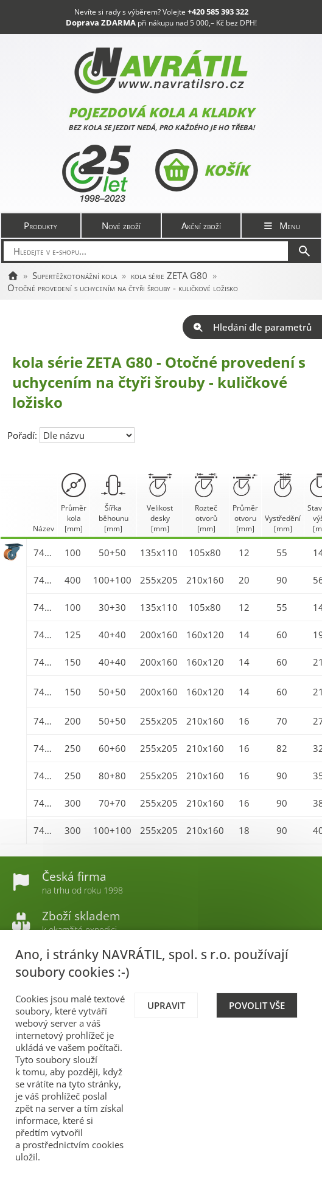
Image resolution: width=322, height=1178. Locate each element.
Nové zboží (121, 225)
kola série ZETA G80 (169, 275)
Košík (201, 170)
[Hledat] (304, 251)
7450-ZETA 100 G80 (44, 552)
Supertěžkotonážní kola (74, 275)
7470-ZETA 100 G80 (44, 607)
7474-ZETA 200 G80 (44, 721)
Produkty (40, 225)
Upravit (166, 1005)
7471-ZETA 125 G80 (44, 635)
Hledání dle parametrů (252, 327)
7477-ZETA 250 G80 (44, 776)
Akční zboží (201, 225)
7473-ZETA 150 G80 (44, 692)
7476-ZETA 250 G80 (44, 748)
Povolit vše (257, 1005)
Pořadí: (23, 435)
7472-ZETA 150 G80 (44, 662)
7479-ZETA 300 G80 (44, 830)
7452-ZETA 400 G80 (44, 580)
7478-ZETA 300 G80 (44, 803)
